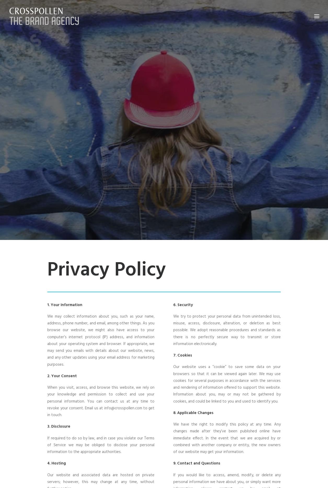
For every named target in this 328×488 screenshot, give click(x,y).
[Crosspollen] (44, 16)
